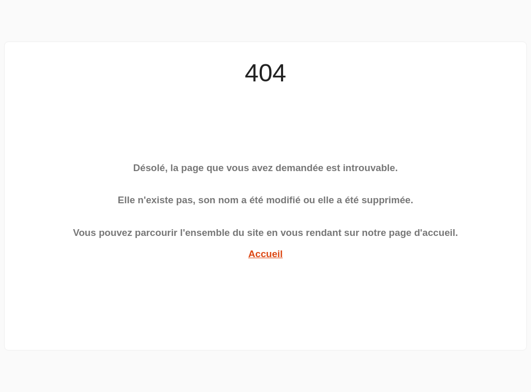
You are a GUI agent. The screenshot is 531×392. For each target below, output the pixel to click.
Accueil (265, 253)
